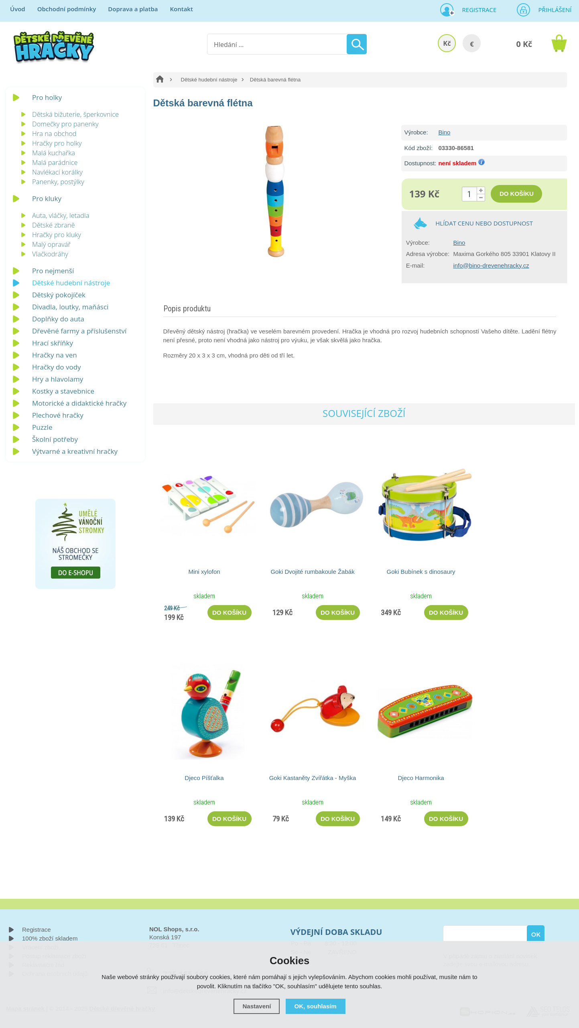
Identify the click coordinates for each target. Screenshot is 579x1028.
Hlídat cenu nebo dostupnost (484, 223)
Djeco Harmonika (421, 777)
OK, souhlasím (316, 1006)
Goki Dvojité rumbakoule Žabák (312, 571)
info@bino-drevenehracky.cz (491, 265)
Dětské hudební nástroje (209, 80)
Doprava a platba (133, 9)
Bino (444, 132)
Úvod (17, 9)
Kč (447, 43)
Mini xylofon (204, 571)
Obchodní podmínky (66, 9)
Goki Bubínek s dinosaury (421, 571)
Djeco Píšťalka (204, 777)
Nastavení (256, 1006)
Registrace (476, 10)
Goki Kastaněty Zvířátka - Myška (312, 777)
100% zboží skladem (49, 938)
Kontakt (181, 9)
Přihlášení (552, 10)
